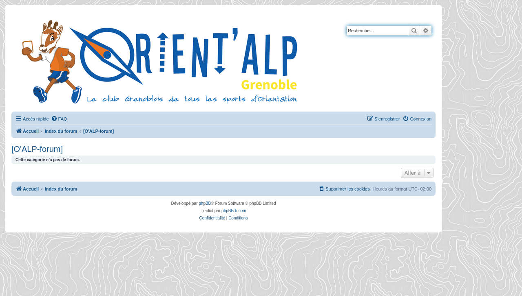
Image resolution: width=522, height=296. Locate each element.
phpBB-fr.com (233, 210)
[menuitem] (59, 119)
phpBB (205, 203)
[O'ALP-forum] (37, 149)
